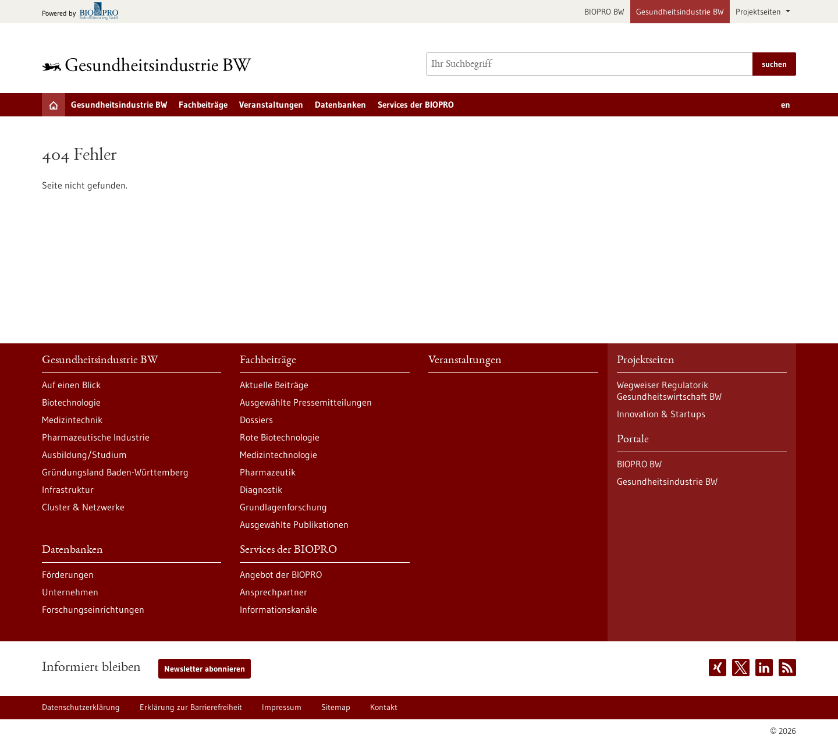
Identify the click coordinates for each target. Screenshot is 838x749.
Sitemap (335, 707)
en (785, 104)
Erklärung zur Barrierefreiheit (191, 707)
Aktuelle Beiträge (274, 385)
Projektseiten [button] (759, 11)
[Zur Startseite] (149, 64)
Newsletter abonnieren (204, 668)
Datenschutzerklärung (81, 707)
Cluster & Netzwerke (83, 507)
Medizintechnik (72, 419)
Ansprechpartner (273, 592)
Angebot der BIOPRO (281, 574)
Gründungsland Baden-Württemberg (115, 472)
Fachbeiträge (203, 104)
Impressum (281, 707)
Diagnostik (261, 489)
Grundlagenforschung (283, 507)
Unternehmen (70, 592)
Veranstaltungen (271, 104)
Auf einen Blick (71, 385)
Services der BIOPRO (416, 104)
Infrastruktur (68, 489)
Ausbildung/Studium (84, 454)
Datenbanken (340, 104)
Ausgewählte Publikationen (294, 524)
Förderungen (68, 574)
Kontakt (383, 707)
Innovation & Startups (661, 414)
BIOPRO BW (604, 11)
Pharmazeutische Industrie (96, 437)
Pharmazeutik (268, 472)
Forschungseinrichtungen (93, 609)
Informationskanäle (278, 609)
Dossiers (256, 419)
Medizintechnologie (278, 454)
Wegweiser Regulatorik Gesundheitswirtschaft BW (669, 390)
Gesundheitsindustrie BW (680, 11)
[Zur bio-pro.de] (83, 12)
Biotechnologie (71, 402)
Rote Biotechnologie (279, 437)
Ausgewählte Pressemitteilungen (306, 402)
